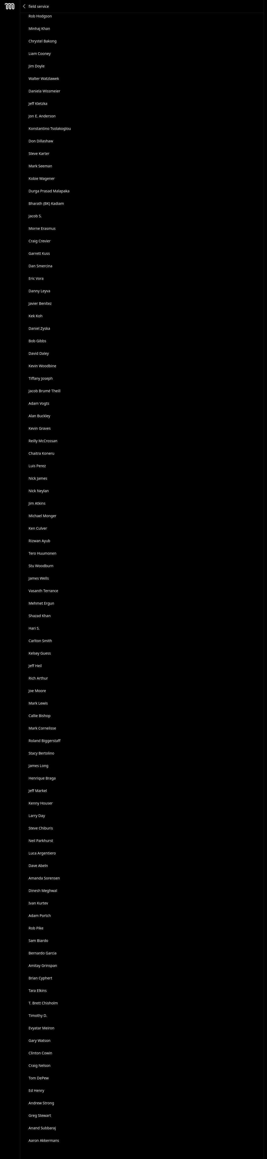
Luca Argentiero (42, 853)
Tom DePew (39, 1077)
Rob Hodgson (40, 16)
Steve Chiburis (41, 828)
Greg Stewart (40, 1115)
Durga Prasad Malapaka (49, 190)
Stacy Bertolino (41, 753)
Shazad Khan (40, 615)
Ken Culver (38, 528)
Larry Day (37, 815)
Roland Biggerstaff (44, 740)
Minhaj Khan (39, 28)
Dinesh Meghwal (43, 890)
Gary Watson (40, 1040)
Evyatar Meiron (41, 1027)
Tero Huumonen (43, 553)
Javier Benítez (40, 303)
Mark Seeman (40, 165)
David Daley (39, 353)
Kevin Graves (40, 428)
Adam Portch (40, 915)
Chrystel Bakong (43, 41)
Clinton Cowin (40, 1052)
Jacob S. (35, 215)
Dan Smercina (40, 265)
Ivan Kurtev (38, 903)
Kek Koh (36, 315)
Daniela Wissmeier (44, 90)
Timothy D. (38, 1015)
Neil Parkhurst (41, 840)
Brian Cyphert (40, 978)
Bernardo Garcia (43, 953)
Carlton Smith (40, 640)
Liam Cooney (40, 53)
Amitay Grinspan (43, 965)
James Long (38, 765)
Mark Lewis (38, 703)
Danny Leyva (39, 290)
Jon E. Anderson (42, 115)
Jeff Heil (35, 665)
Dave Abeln (38, 865)
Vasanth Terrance (43, 590)
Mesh (9, 6)
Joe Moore (37, 690)
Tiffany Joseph (41, 378)
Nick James (38, 478)
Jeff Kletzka (38, 103)
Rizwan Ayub (39, 540)
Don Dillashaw (41, 140)
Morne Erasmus (42, 228)
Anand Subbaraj (42, 1127)
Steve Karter (39, 153)
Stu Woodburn (41, 565)
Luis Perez (37, 465)
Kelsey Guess (40, 653)
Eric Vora (36, 278)
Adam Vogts (39, 403)
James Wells (39, 578)
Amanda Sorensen (44, 878)
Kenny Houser (41, 803)
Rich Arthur (38, 678)
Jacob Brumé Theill (44, 390)
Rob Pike (36, 928)
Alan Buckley (39, 415)
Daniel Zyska (39, 328)
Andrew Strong (41, 1102)
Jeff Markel (38, 790)
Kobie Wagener (42, 178)
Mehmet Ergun (41, 603)
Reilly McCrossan (43, 440)
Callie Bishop (40, 715)
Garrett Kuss (39, 253)
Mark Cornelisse (42, 728)
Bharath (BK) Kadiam (46, 203)
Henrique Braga (42, 778)
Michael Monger (43, 515)
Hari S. (34, 628)
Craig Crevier (40, 240)
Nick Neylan (39, 490)
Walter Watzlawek (44, 78)
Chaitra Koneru (41, 453)
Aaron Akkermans (44, 1140)
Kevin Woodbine (42, 365)
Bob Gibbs (37, 340)
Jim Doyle (37, 66)
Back (24, 6)
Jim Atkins (37, 503)
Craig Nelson (40, 1065)
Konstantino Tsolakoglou (50, 128)
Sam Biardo (38, 940)
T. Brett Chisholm (43, 1002)
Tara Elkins (38, 990)
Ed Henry (36, 1090)
